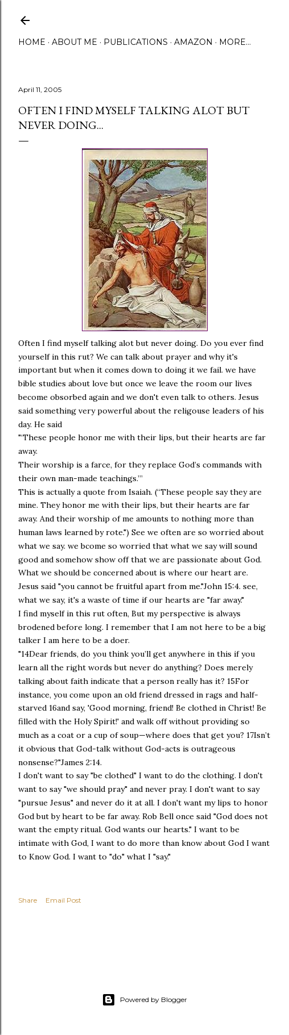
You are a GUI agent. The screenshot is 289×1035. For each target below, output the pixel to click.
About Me (74, 42)
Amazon (193, 42)
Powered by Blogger (144, 1000)
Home (32, 42)
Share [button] (27, 900)
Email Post (63, 900)
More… (235, 42)
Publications (136, 42)
